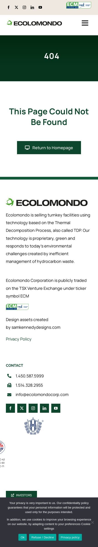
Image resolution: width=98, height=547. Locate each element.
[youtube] (40, 7)
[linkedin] (32, 7)
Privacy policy (70, 537)
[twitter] (16, 7)
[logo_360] (34, 22)
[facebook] (8, 7)
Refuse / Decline (42, 537)
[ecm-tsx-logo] (78, 4)
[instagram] (24, 7)
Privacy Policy (19, 339)
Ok (22, 537)
